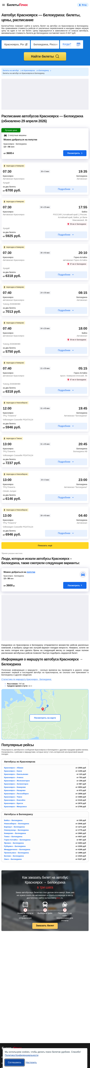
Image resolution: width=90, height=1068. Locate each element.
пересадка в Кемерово (13, 166)
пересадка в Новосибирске (15, 403)
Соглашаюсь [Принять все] (14, 1062)
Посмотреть (74, 153)
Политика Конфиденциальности (21, 1055)
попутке (31, 572)
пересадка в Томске (12, 438)
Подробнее (64, 189)
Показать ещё (45, 545)
